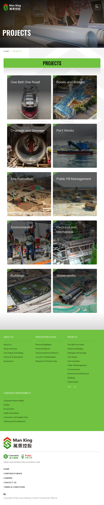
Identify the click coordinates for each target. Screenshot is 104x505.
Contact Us (10, 482)
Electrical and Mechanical (78, 373)
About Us (8, 337)
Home (6, 51)
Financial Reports (43, 348)
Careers (8, 478)
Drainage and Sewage (77, 353)
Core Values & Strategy (13, 353)
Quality (6, 405)
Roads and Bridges (75, 348)
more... (70, 386)
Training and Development (14, 421)
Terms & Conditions (14, 487)
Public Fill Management (77, 365)
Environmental (74, 369)
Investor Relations (46, 337)
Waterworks (73, 382)
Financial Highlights (44, 344)
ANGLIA (53, 498)
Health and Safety (11, 413)
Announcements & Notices (47, 353)
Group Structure (10, 348)
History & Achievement (13, 357)
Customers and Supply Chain (16, 417)
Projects (17, 51)
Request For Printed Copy (46, 361)
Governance (9, 361)
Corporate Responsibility (17, 393)
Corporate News (13, 473)
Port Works (72, 357)
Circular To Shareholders (46, 357)
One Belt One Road (76, 344)
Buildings (71, 377)
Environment (9, 409)
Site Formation (74, 361)
